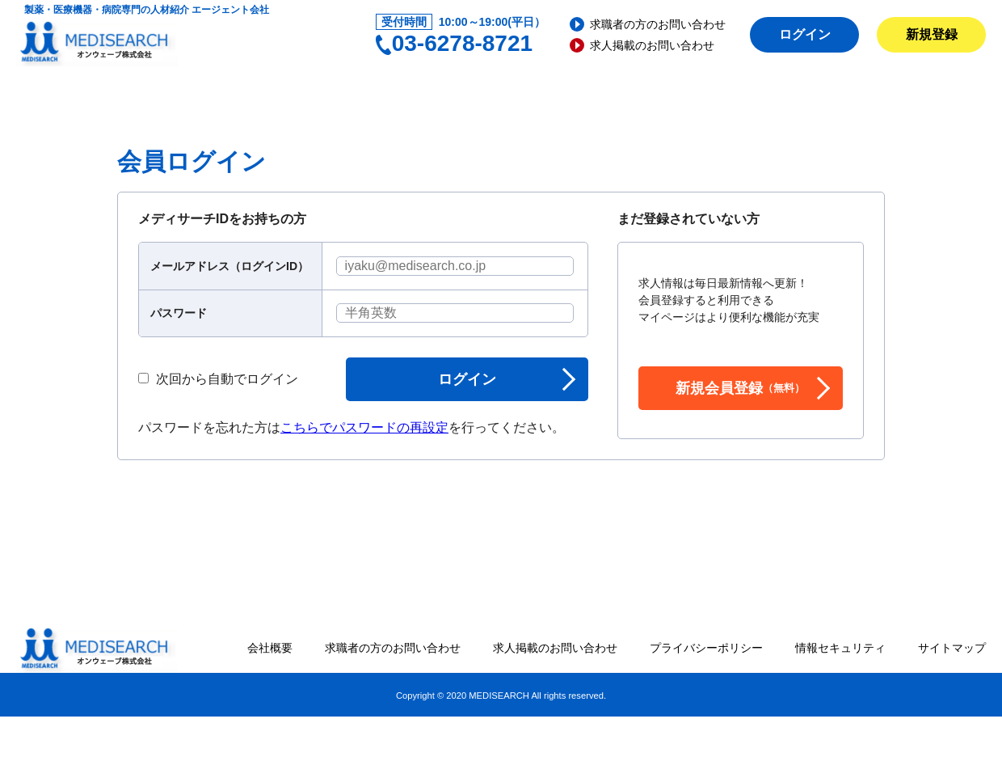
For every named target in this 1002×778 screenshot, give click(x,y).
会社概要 (270, 647)
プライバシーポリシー (706, 647)
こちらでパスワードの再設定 (364, 427)
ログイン (805, 34)
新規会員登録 (740, 388)
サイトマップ (952, 647)
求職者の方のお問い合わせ (658, 24)
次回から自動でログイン (218, 379)
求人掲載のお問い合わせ (652, 45)
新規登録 (932, 34)
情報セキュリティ (840, 647)
